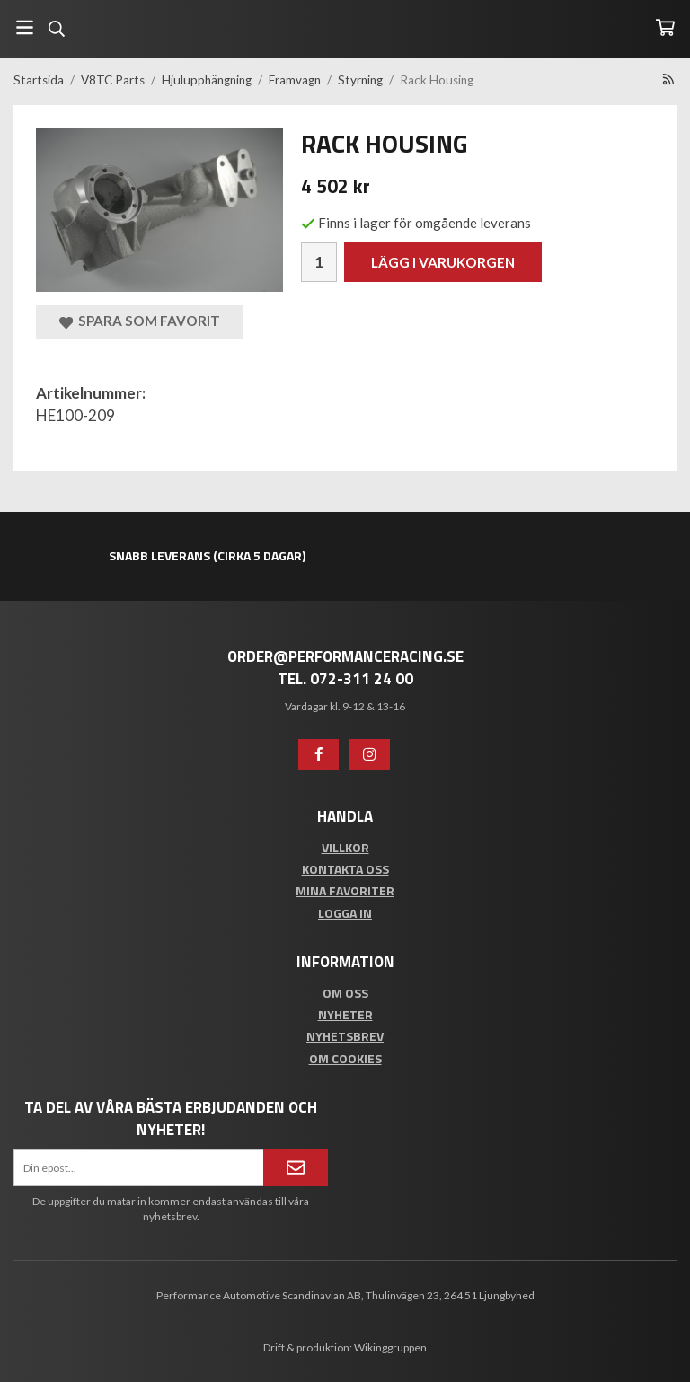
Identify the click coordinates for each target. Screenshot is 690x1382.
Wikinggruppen (390, 1347)
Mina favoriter (345, 890)
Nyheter (345, 1014)
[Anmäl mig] (295, 1167)
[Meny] (24, 27)
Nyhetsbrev (345, 1035)
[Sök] (56, 29)
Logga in (345, 912)
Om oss (345, 992)
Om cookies (345, 1058)
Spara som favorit (139, 321)
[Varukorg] (665, 27)
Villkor (345, 847)
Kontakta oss (345, 868)
